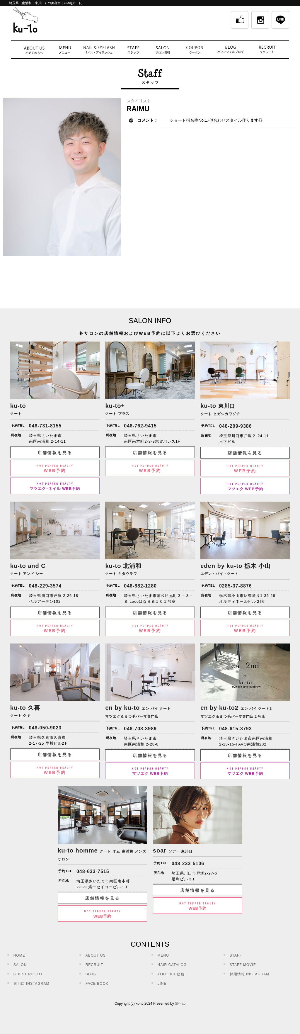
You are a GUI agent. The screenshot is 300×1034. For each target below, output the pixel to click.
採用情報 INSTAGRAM (250, 974)
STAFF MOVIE (243, 965)
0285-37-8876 (235, 585)
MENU (163, 955)
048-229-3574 (45, 585)
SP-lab (180, 1003)
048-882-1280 (140, 585)
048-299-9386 (235, 426)
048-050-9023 (45, 727)
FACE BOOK (97, 984)
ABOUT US (96, 955)
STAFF (236, 955)
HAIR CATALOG (172, 965)
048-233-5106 (188, 863)
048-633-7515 (92, 871)
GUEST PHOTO (27, 974)
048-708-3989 (140, 728)
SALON (20, 965)
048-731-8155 (45, 425)
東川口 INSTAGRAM (31, 984)
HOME (19, 955)
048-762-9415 (140, 425)
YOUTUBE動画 (171, 974)
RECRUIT (94, 965)
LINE (162, 984)
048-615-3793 (235, 728)
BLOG (91, 974)
